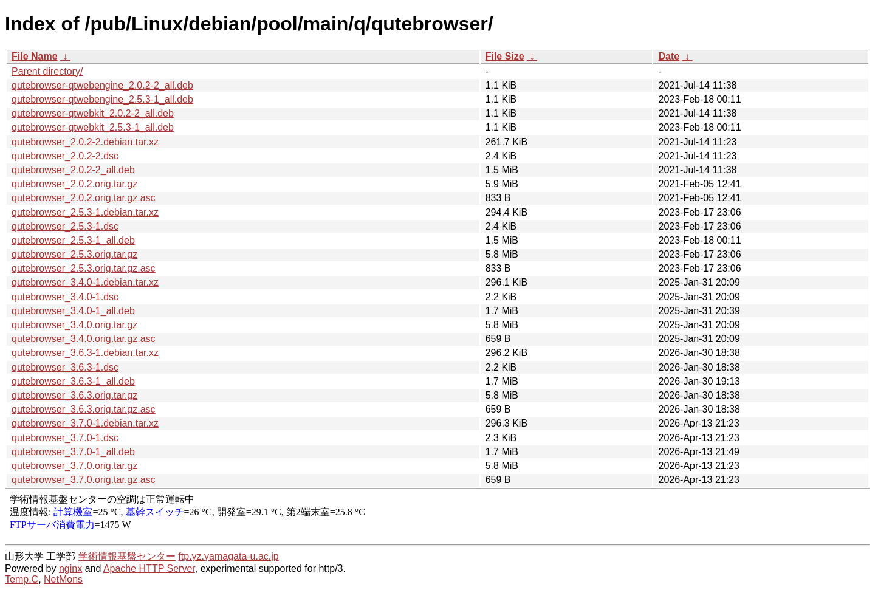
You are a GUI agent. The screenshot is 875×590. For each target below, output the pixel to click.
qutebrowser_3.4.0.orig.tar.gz (74, 325)
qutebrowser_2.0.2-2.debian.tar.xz (85, 142)
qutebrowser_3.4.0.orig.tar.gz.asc (84, 339)
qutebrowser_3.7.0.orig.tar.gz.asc (84, 480)
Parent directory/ (47, 71)
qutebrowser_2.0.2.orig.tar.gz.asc (84, 198)
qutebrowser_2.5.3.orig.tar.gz (74, 254)
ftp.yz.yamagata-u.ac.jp (228, 556)
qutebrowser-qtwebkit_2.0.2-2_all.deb (93, 113)
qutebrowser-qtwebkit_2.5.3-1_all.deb (93, 127)
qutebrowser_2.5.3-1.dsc (65, 226)
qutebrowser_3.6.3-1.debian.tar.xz (85, 353)
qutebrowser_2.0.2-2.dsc (65, 156)
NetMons (63, 579)
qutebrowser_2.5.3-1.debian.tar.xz (85, 212)
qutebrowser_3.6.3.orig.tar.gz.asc (84, 409)
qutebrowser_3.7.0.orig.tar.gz (74, 466)
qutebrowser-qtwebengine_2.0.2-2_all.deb (102, 85)
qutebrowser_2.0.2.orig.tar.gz (74, 184)
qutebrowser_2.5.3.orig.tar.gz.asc (84, 268)
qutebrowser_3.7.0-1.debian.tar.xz (85, 423)
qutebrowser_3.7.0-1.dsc (65, 438)
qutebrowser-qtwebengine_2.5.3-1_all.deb (102, 99)
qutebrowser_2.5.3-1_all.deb (73, 240)
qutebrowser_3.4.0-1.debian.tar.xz (85, 282)
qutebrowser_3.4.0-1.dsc (65, 297)
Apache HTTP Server (149, 568)
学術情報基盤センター (127, 556)
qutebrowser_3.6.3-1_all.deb (73, 381)
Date (668, 56)
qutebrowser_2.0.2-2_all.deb (73, 170)
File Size (505, 56)
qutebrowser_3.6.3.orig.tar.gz (74, 395)
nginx (70, 568)
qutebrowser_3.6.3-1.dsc (65, 367)
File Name (35, 56)
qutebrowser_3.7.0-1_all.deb (73, 452)
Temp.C (21, 579)
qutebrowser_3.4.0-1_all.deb (73, 311)
